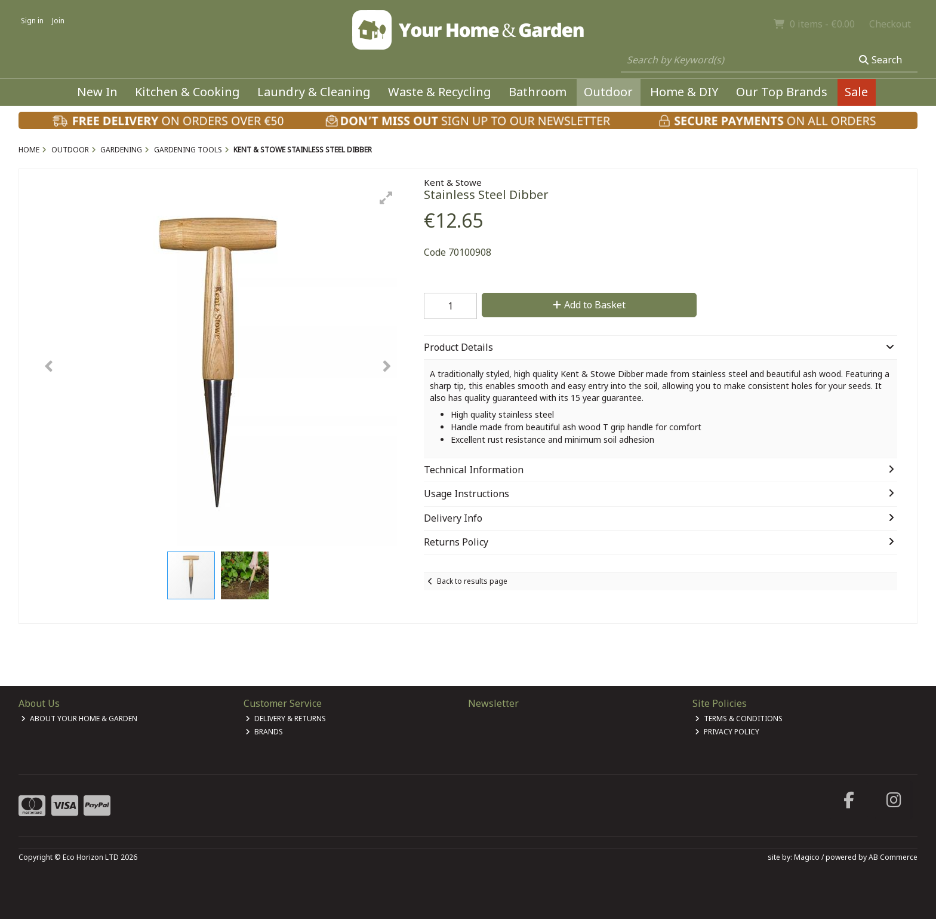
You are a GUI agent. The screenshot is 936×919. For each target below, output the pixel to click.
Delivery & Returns (285, 718)
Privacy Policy (727, 732)
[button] (386, 197)
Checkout (890, 23)
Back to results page (472, 581)
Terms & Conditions (739, 718)
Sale (856, 92)
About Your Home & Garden (79, 718)
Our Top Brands (781, 92)
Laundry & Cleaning (314, 92)
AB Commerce (893, 857)
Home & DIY (684, 92)
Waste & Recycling (439, 92)
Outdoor (608, 92)
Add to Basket (589, 304)
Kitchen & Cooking (187, 92)
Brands (264, 732)
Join (58, 21)
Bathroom (537, 92)
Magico (807, 857)
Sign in (32, 21)
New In (97, 92)
